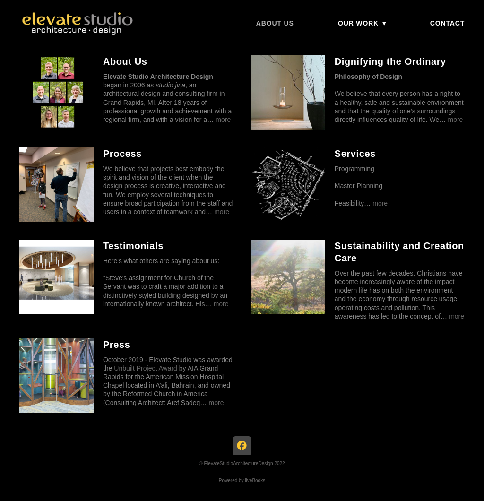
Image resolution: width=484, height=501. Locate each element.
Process (122, 153)
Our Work (362, 23)
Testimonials (133, 246)
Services (355, 153)
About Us (275, 23)
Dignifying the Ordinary (390, 61)
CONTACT (447, 23)
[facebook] (242, 445)
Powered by (242, 480)
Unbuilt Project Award (145, 368)
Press (116, 344)
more (223, 119)
